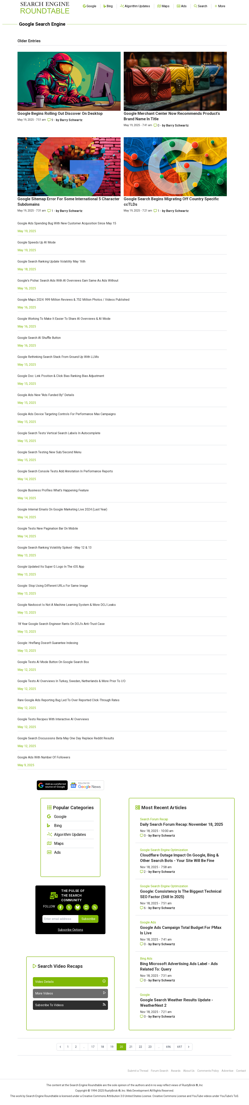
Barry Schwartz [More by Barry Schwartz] (71, 120)
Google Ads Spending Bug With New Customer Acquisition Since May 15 (67, 223)
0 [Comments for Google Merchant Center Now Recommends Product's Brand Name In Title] (157, 125)
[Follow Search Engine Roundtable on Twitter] (69, 907)
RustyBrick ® (113, 1090)
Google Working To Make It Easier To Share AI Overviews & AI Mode (64, 319)
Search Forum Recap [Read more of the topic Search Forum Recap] (154, 819)
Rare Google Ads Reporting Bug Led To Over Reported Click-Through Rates (68, 700)
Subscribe (88, 919)
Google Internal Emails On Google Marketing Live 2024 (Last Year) (62, 509)
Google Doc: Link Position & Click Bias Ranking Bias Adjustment (61, 376)
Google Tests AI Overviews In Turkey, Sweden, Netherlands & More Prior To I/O (71, 681)
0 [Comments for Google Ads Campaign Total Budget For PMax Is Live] (143, 944)
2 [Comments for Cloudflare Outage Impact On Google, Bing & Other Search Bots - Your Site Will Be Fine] (143, 872)
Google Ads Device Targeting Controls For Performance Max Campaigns (67, 414)
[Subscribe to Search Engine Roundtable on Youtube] (86, 907)
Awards (176, 1070)
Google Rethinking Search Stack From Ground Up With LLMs (58, 357)
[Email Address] (60, 919)
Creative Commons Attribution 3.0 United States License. (117, 1096)
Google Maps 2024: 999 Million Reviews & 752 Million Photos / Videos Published (73, 299)
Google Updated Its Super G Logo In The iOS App (51, 566)
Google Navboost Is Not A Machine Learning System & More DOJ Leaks (67, 605)
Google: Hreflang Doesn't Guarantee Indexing (48, 643)
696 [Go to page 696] (168, 1046)
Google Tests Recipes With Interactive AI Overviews (53, 719)
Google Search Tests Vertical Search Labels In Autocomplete (59, 433)
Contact (241, 1070)
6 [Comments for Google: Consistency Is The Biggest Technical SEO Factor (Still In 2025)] (143, 908)
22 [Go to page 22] (140, 1046)
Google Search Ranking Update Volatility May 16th (51, 261)
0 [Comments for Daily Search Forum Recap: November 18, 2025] (143, 835)
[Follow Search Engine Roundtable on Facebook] (60, 907)
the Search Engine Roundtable (84, 1085)
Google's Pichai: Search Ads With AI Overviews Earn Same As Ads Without (68, 280)
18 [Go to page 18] (102, 1046)
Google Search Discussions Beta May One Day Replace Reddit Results (66, 738)
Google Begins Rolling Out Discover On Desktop (60, 113)
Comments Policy (208, 1070)
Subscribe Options (70, 930)
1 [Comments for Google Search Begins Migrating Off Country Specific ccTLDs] (157, 211)
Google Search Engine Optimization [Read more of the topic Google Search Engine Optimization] (164, 850)
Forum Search (159, 1070)
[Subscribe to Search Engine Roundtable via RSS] (95, 907)
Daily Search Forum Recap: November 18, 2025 (181, 824)
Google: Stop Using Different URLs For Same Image (53, 586)
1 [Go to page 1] (68, 1046)
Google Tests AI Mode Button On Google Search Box (53, 662)
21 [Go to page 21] (130, 1046)
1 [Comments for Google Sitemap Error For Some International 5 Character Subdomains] (50, 211)
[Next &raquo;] (188, 1047)
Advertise (227, 1070)
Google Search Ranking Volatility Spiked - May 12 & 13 (55, 547)
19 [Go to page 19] (111, 1046)
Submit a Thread (138, 1070)
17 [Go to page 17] (92, 1046)
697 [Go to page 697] (179, 1046)
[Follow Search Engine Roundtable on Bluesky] (78, 907)
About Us (189, 1070)
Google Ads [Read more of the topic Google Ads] (148, 922)
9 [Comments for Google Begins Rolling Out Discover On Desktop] (50, 120)
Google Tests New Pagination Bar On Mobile (48, 528)
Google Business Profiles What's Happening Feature (53, 490)
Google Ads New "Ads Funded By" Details (46, 395)
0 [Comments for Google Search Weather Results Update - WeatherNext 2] (143, 1016)
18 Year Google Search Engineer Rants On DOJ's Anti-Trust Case (61, 624)
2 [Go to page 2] (76, 1046)
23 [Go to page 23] (150, 1046)
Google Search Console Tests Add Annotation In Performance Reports (65, 471)
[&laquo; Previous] (60, 1047)
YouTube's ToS (229, 1096)
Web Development (137, 1090)
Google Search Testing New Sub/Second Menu (49, 452)
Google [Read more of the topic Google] (145, 995)
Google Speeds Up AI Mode (37, 242)
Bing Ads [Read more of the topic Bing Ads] (146, 958)
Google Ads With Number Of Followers (44, 757)
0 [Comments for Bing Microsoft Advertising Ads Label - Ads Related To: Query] (143, 980)
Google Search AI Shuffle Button (39, 338)
